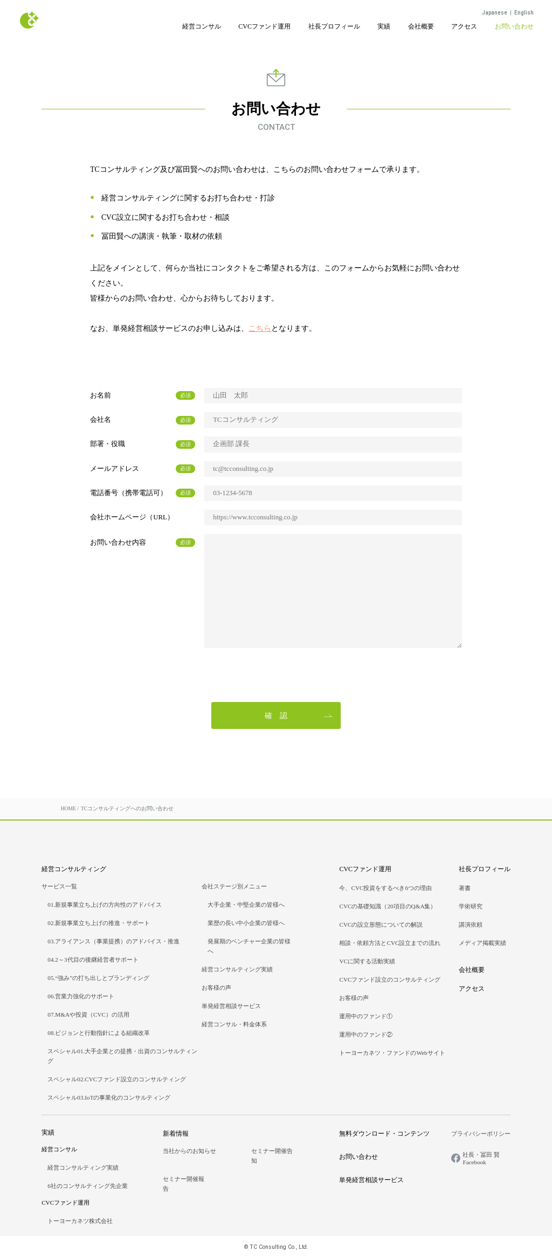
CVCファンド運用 (264, 26)
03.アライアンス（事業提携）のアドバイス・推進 (113, 941)
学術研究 (470, 906)
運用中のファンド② (365, 1034)
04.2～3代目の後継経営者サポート (92, 959)
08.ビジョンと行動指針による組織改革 (98, 1033)
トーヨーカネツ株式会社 (80, 1221)
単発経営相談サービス (231, 1006)
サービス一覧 (59, 886)
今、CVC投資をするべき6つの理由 (385, 888)
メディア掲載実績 (482, 943)
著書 (465, 888)
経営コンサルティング (74, 869)
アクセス (464, 26)
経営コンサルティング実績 (237, 969)
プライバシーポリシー (480, 1133)
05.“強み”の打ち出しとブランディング (98, 978)
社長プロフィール (334, 26)
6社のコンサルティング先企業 (87, 1186)
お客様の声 (216, 987)
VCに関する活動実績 (367, 961)
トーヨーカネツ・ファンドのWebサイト (392, 1053)
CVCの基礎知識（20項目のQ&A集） (387, 906)
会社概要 (421, 26)
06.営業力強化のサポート (80, 996)
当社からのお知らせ (189, 1151)
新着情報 (176, 1133)
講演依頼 (470, 924)
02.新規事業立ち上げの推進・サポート (98, 923)
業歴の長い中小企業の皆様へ (246, 923)
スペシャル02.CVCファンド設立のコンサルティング (116, 1079)
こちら (260, 328)
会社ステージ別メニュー (234, 886)
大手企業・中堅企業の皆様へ (246, 904)
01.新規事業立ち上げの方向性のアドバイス (104, 904)
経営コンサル (201, 26)
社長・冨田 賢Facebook (481, 1158)
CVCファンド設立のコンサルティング (389, 979)
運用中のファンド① (365, 1016)
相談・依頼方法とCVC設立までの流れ (389, 943)
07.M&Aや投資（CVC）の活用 (88, 1014)
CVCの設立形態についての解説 (381, 924)
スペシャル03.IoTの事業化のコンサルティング (108, 1097)
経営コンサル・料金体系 (234, 1024)
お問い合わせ (514, 26)
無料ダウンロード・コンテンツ (384, 1133)
